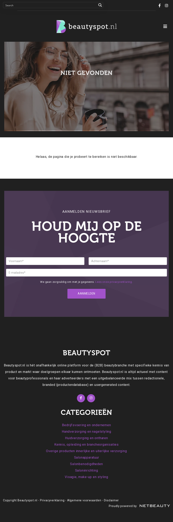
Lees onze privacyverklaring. (114, 281)
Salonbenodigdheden (86, 464)
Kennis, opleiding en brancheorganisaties (86, 444)
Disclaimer (111, 500)
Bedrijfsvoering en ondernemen (86, 425)
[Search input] (50, 5)
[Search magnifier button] (100, 5)
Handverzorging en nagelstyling (86, 431)
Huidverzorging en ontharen (86, 438)
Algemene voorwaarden (84, 500)
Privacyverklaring (52, 500)
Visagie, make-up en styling (86, 477)
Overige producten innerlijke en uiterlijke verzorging (86, 451)
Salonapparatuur (86, 457)
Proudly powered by (139, 506)
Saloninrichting (86, 470)
